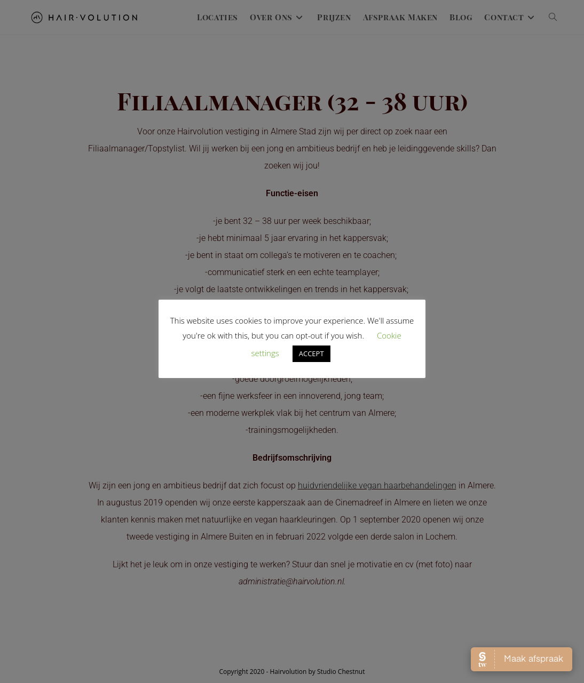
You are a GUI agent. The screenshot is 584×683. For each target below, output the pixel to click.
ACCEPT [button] (311, 353)
